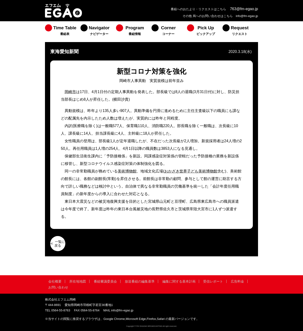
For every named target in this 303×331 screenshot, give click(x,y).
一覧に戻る (59, 243)
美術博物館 (127, 171)
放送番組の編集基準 (140, 281)
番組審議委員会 (105, 281)
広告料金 (237, 281)
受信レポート (213, 281)
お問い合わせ (58, 287)
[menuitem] (62, 31)
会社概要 (55, 281)
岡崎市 (70, 92)
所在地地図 (77, 281)
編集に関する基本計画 (179, 281)
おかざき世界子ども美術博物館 (190, 171)
